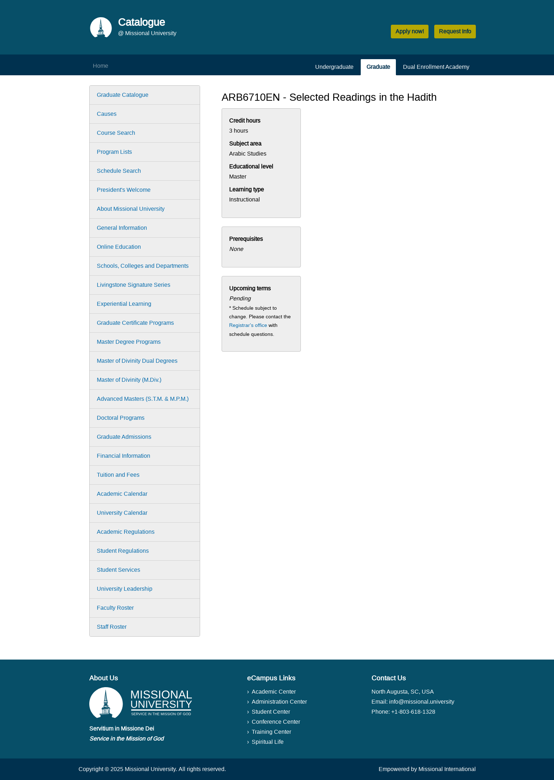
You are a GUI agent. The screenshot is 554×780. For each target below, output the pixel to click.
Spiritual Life (268, 742)
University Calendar (122, 513)
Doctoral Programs (121, 418)
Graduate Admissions (124, 437)
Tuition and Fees (118, 475)
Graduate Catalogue (122, 95)
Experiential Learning (124, 304)
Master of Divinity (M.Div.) (129, 380)
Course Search (116, 133)
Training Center (271, 732)
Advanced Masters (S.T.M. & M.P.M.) (143, 399)
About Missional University (131, 209)
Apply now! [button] (410, 31)
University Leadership (124, 589)
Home (100, 66)
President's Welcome (124, 190)
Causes (107, 114)
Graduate (378, 67)
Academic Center (274, 692)
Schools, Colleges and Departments (143, 266)
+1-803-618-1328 (413, 712)
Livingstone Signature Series (133, 285)
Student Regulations (123, 551)
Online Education (119, 247)
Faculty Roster (115, 608)
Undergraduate (334, 67)
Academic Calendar (122, 494)
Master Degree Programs (129, 342)
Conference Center (276, 722)
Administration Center (279, 702)
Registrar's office (248, 325)
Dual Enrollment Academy (436, 67)
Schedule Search (119, 171)
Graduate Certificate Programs (135, 323)
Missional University (150, 769)
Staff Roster (112, 627)
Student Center (271, 712)
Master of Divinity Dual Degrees (137, 361)
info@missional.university (421, 702)
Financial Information (123, 456)
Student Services (118, 570)
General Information (122, 228)
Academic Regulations (126, 532)
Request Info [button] (455, 31)
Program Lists (114, 152)
